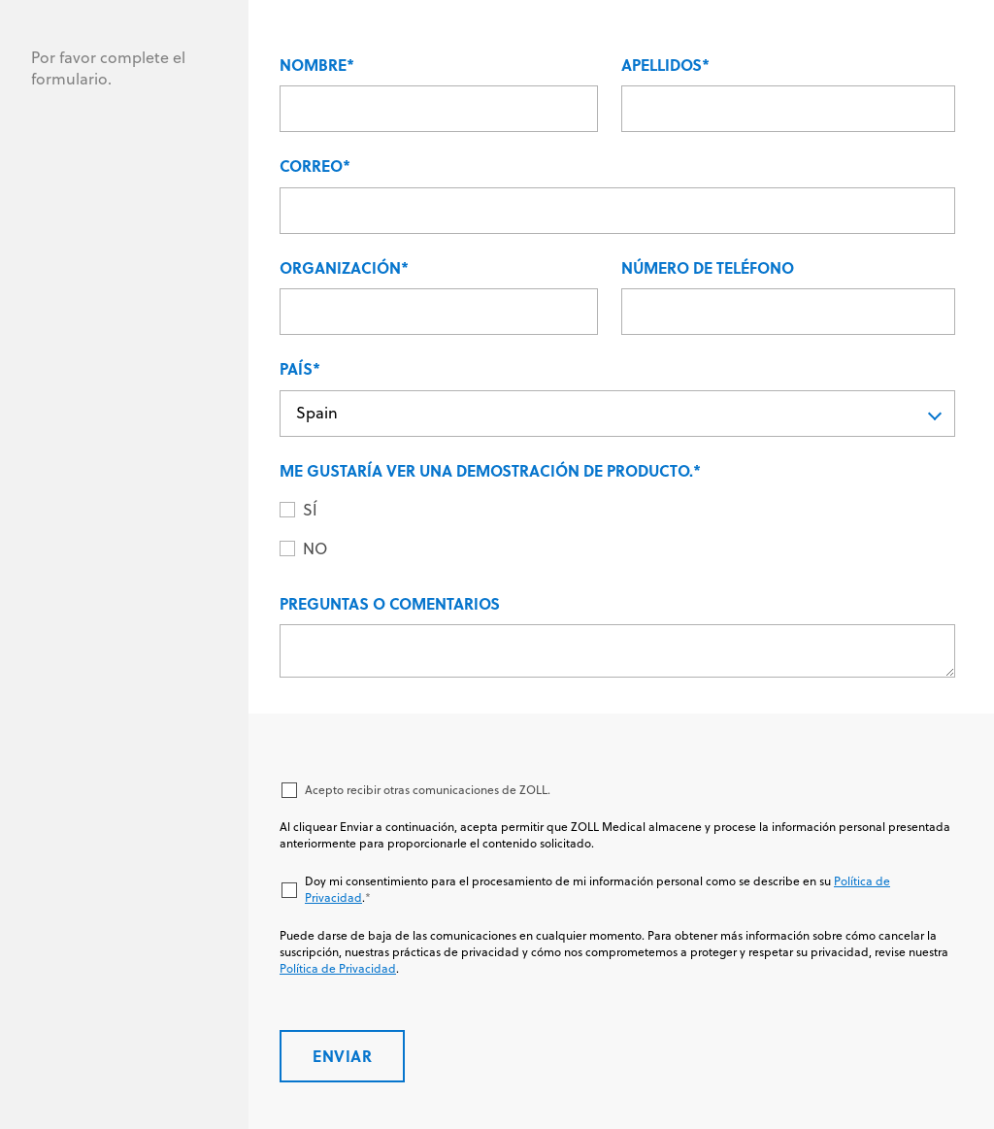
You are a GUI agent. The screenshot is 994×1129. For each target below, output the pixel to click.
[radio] (629, 510)
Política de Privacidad (338, 968)
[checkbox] (617, 530)
